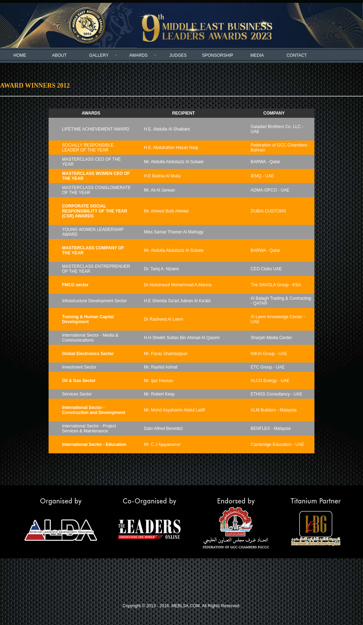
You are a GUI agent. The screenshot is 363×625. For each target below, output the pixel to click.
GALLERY (98, 55)
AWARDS (138, 55)
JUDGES (178, 55)
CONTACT (296, 55)
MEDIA (257, 55)
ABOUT (59, 55)
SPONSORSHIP (217, 55)
